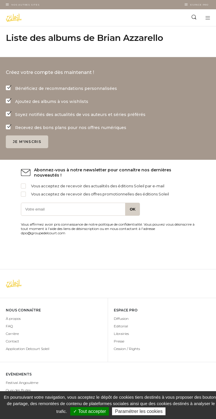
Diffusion (121, 318)
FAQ (9, 326)
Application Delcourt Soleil (27, 349)
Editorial (121, 326)
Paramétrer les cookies (139, 411)
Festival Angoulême (22, 382)
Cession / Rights (127, 349)
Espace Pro (199, 4)
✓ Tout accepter (89, 411)
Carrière (12, 333)
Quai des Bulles (18, 390)
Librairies (121, 333)
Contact (12, 341)
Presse (119, 341)
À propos (13, 318)
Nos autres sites (25, 4)
